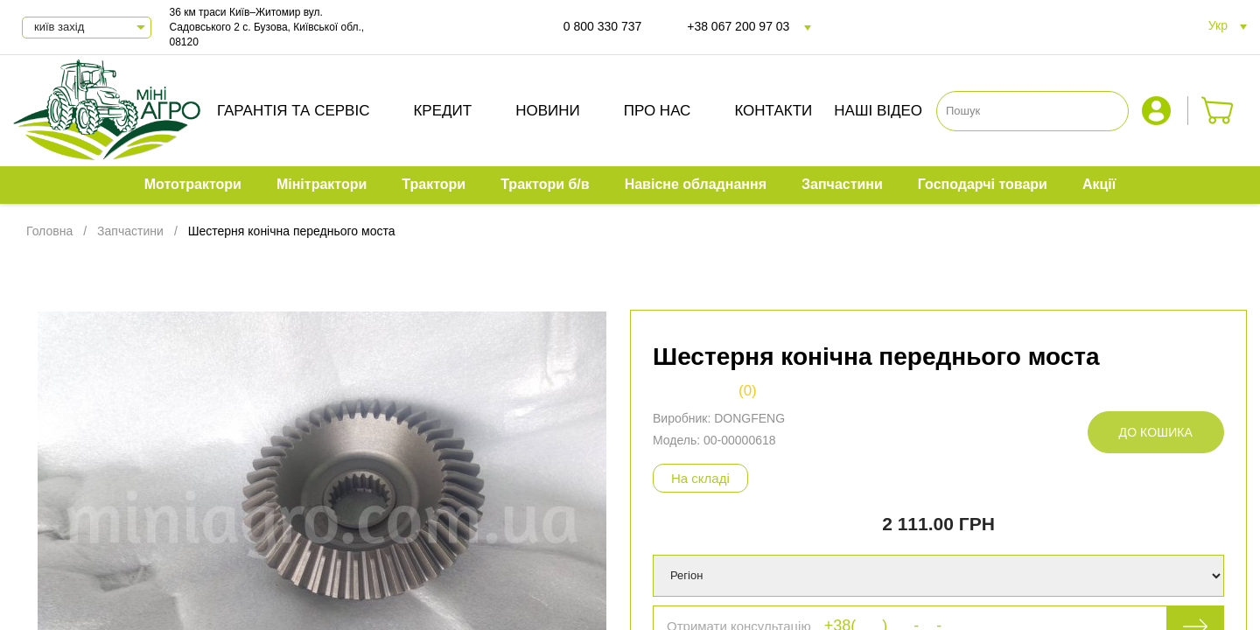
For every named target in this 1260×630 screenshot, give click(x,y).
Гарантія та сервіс (293, 110)
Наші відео (878, 110)
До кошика (1156, 432)
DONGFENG (749, 418)
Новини (547, 110)
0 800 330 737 (603, 26)
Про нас (657, 110)
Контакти (773, 110)
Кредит (442, 110)
